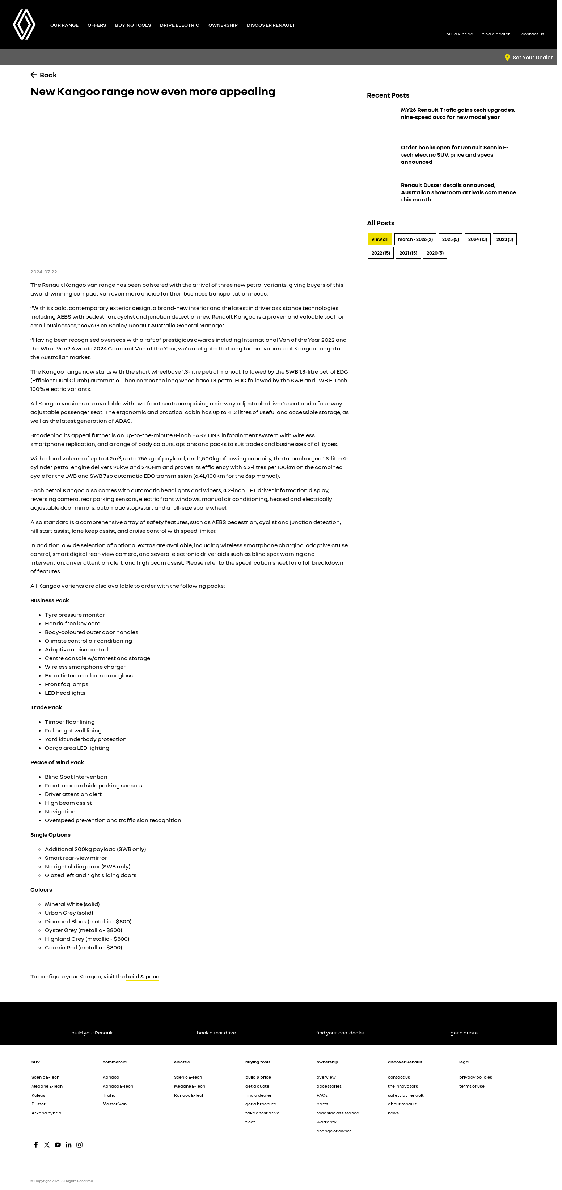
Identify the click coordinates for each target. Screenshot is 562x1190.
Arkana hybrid (46, 1112)
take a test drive (262, 1112)
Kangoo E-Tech (118, 1086)
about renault (402, 1103)
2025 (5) (450, 239)
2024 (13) (477, 239)
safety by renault (406, 1095)
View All (380, 239)
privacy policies (475, 1077)
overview (326, 1077)
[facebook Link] (36, 1144)
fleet (250, 1122)
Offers (97, 25)
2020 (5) (435, 253)
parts (322, 1103)
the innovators (403, 1086)
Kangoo (111, 1077)
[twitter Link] (46, 1144)
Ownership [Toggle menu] (223, 25)
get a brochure (260, 1103)
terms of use (472, 1086)
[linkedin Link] (68, 1144)
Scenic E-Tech (45, 1077)
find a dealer (258, 1095)
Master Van (115, 1103)
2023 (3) (504, 239)
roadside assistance (338, 1112)
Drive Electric (179, 25)
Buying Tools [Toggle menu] (133, 25)
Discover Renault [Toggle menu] (271, 25)
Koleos (38, 1095)
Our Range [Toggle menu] (64, 25)
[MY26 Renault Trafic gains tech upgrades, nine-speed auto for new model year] (443, 121)
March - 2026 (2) (415, 239)
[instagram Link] (79, 1144)
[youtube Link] (57, 1144)
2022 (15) (381, 253)
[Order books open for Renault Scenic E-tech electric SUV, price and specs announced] (443, 159)
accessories (329, 1086)
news (393, 1112)
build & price (142, 976)
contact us (399, 1077)
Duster (38, 1103)
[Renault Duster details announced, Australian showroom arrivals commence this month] (443, 196)
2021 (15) (408, 253)
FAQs (322, 1095)
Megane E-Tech (47, 1086)
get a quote (257, 1086)
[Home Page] (24, 24)
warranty (327, 1122)
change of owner (334, 1131)
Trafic (109, 1095)
